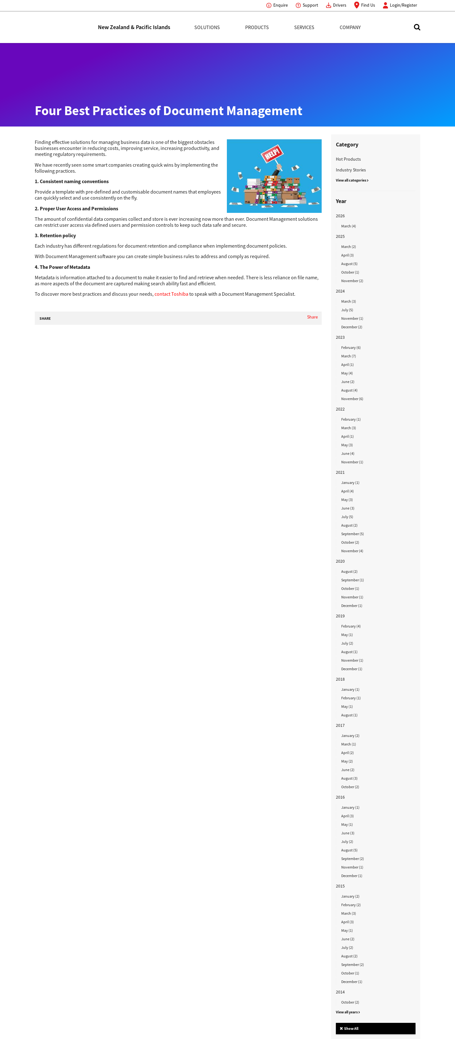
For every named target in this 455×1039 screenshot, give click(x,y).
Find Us (368, 5)
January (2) (350, 735)
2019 (340, 616)
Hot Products (348, 159)
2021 (340, 472)
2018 (340, 679)
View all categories (352, 180)
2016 (340, 797)
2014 (340, 992)
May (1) (347, 634)
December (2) (351, 327)
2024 (340, 291)
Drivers (339, 5)
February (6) (351, 347)
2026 (340, 216)
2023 (340, 337)
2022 (340, 409)
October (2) (350, 542)
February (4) (351, 626)
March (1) (348, 744)
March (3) (348, 301)
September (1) (352, 580)
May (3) (347, 444)
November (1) (352, 318)
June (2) (348, 381)
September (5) (352, 533)
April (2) (347, 752)
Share (312, 317)
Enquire (280, 5)
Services (304, 27)
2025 (340, 236)
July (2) (347, 643)
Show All (349, 1028)
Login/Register (403, 5)
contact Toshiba (171, 294)
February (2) (351, 904)
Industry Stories (351, 170)
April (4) (347, 491)
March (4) (348, 226)
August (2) (349, 525)
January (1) (350, 482)
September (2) (352, 858)
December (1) (351, 605)
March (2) (348, 246)
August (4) (349, 390)
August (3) (349, 778)
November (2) (352, 280)
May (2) (347, 761)
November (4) (352, 550)
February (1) (351, 419)
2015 (340, 886)
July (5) (347, 309)
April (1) (347, 364)
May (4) (347, 373)
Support (310, 5)
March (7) (348, 356)
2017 (340, 725)
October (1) (350, 272)
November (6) (352, 398)
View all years (348, 1012)
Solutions (207, 27)
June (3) (348, 508)
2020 (340, 561)
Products (257, 27)
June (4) (348, 453)
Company (350, 27)
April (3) (347, 255)
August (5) (349, 263)
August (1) (349, 651)
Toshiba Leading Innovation (66, 27)
